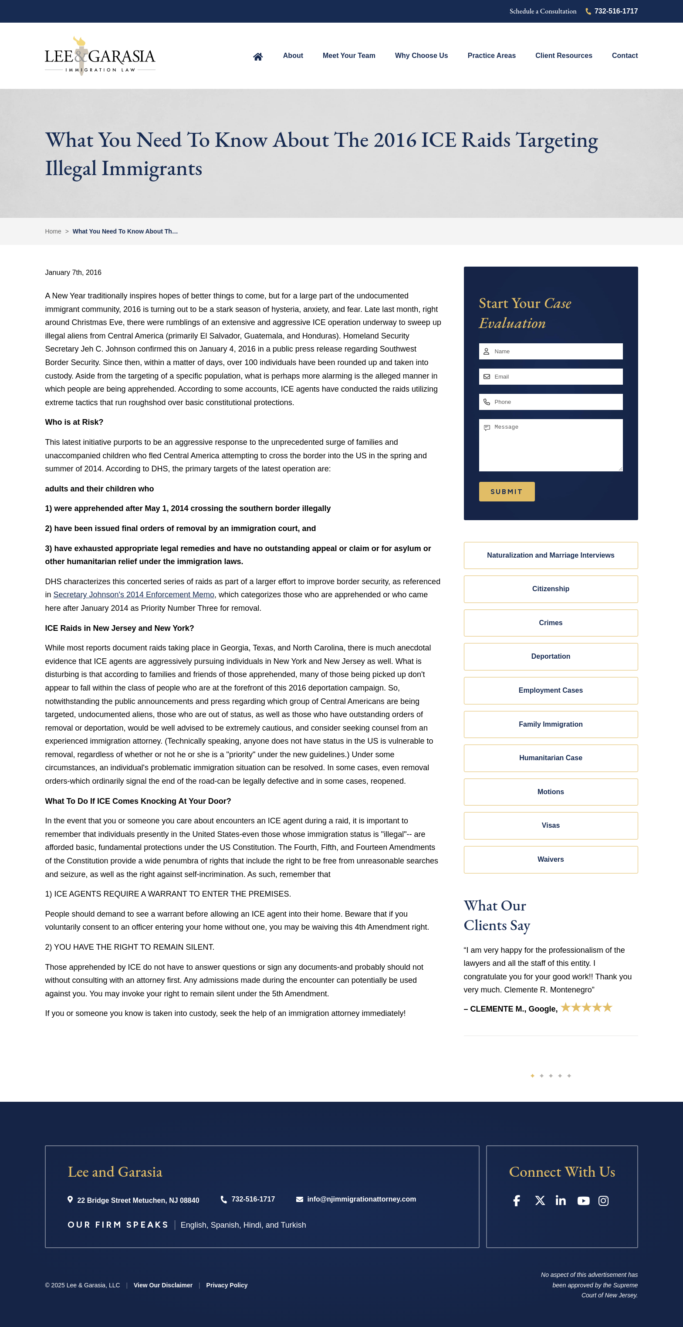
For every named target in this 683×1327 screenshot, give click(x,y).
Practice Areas (492, 55)
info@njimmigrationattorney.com (361, 1199)
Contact (625, 55)
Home (258, 56)
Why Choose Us (421, 55)
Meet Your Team (349, 55)
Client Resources (563, 55)
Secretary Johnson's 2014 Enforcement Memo (133, 594)
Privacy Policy (227, 1285)
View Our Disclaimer (163, 1285)
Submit (507, 491)
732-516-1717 (616, 11)
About (293, 55)
